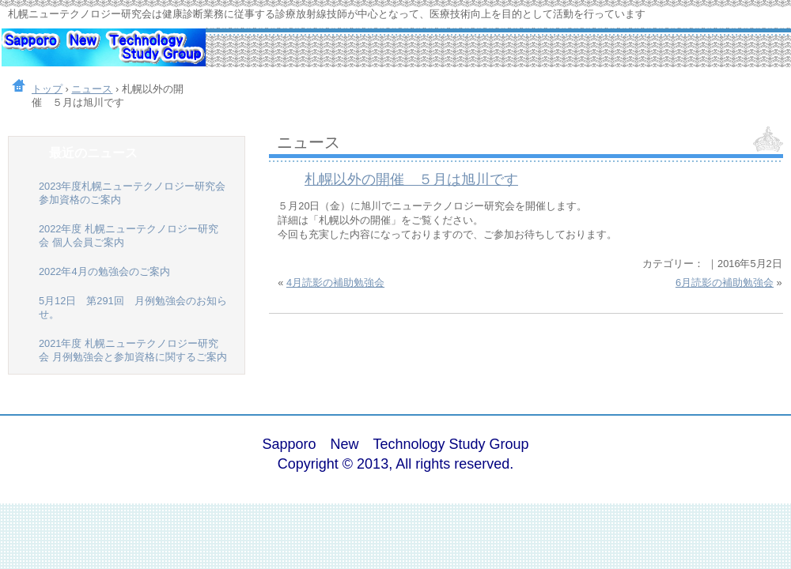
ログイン (738, 455)
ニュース (308, 142)
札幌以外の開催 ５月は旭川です (411, 179)
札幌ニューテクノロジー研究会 (103, 55)
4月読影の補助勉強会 (335, 282)
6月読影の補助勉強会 (725, 282)
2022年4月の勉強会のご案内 (104, 271)
